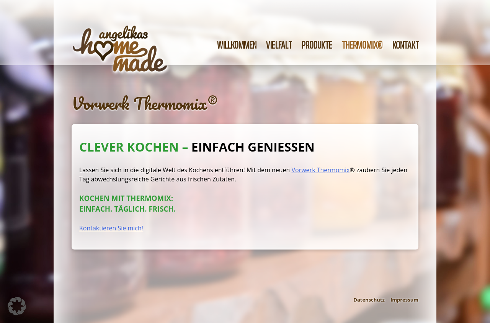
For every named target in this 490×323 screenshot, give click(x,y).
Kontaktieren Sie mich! (111, 228)
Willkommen (236, 45)
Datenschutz (369, 299)
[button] (17, 306)
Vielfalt (279, 45)
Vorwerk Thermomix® (144, 103)
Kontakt (405, 45)
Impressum (404, 299)
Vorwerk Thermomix (321, 170)
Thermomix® (362, 45)
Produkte (317, 45)
